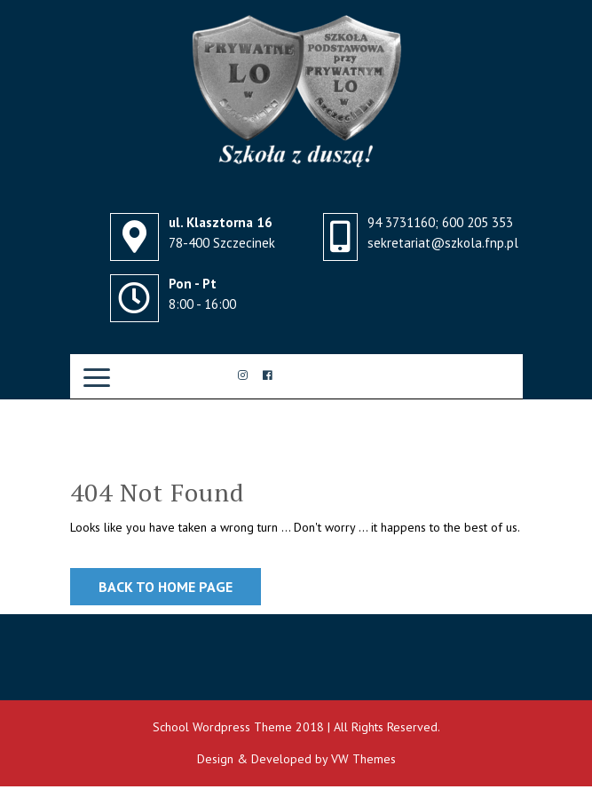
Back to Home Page (166, 587)
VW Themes (362, 759)
